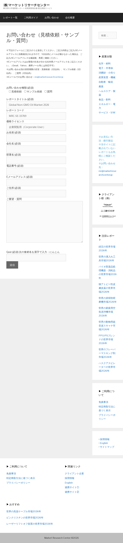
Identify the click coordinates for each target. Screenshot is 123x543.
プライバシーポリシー (18, 482)
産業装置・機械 (107, 77)
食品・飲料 (105, 99)
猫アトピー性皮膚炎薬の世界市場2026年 (107, 288)
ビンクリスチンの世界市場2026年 (24, 517)
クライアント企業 (74, 473)
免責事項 (103, 402)
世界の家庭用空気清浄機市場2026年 (107, 312)
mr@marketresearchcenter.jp (49, 77)
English (104, 443)
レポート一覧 (10, 17)
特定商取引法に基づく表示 (20, 478)
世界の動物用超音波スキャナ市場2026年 (107, 325)
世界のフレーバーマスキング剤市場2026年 (107, 353)
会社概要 (70, 17)
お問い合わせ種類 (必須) (20, 87)
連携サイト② (72, 492)
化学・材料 (105, 63)
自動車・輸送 (106, 82)
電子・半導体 (106, 68)
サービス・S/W (107, 112)
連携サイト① (72, 487)
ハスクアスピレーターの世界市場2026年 (107, 367)
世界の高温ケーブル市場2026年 (23, 511)
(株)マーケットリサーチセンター (26, 5)
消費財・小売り (107, 72)
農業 (101, 86)
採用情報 (104, 439)
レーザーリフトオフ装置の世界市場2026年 (29, 523)
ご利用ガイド (31, 17)
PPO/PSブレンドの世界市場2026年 (107, 339)
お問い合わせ (52, 17)
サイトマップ (107, 446)
